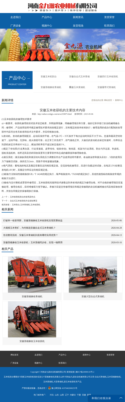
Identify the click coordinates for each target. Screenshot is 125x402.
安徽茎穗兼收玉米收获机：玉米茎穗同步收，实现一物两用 (32, 242)
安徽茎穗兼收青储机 (51, 87)
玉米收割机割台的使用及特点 (22, 197)
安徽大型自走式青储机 (93, 296)
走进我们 (15, 17)
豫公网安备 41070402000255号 (62, 388)
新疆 (89, 395)
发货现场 (78, 25)
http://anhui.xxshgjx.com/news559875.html (55, 114)
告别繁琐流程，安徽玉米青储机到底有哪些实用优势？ (30, 235)
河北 (52, 395)
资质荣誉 (109, 17)
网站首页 (108, 100)
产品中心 (47, 17)
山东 (57, 395)
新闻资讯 (78, 17)
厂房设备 (15, 25)
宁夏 (79, 395)
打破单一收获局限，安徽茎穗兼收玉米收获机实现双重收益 (32, 220)
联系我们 (109, 25)
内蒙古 (73, 395)
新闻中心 (119, 100)
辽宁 (67, 395)
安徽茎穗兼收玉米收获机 (32, 341)
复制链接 (71, 372)
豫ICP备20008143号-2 (85, 372)
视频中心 (47, 25)
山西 (62, 395)
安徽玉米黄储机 (77, 87)
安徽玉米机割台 (49, 76)
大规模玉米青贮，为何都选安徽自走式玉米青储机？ (29, 228)
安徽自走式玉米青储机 (79, 78)
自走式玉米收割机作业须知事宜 (23, 201)
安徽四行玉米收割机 (107, 76)
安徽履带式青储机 (106, 87)
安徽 (84, 395)
